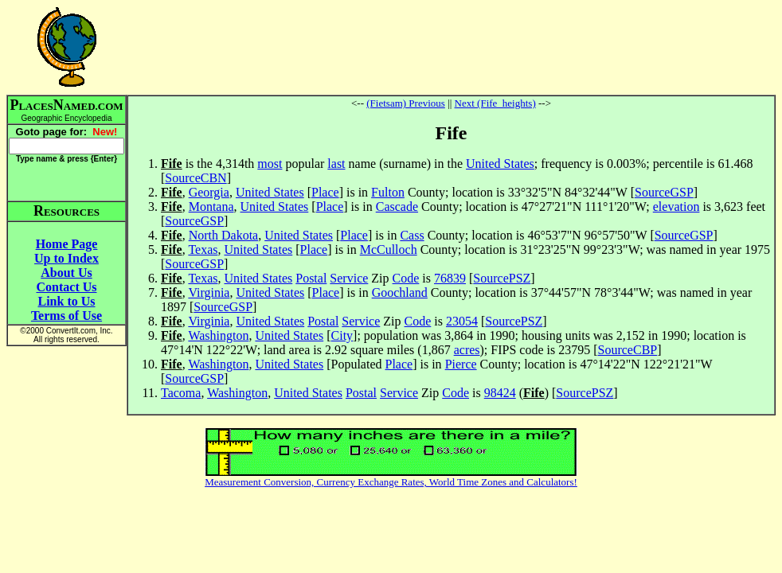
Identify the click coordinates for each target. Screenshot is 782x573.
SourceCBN (195, 178)
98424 (500, 393)
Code (406, 278)
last (336, 163)
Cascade (397, 206)
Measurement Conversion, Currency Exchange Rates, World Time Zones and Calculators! (391, 482)
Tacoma (181, 393)
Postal (310, 278)
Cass (412, 235)
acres (467, 350)
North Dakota (224, 235)
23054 (462, 321)
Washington (218, 335)
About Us (66, 272)
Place (325, 192)
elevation (676, 206)
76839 (450, 278)
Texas (202, 249)
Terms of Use (66, 315)
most (269, 163)
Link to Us (66, 301)
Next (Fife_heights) (495, 103)
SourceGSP (664, 192)
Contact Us (67, 287)
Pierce (461, 364)
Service (349, 278)
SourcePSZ (501, 278)
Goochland (400, 292)
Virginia (208, 292)
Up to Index (66, 258)
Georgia (209, 192)
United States (500, 163)
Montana (211, 206)
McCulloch (388, 249)
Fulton (388, 192)
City (342, 335)
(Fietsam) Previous (405, 103)
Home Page (67, 244)
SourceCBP (628, 350)
